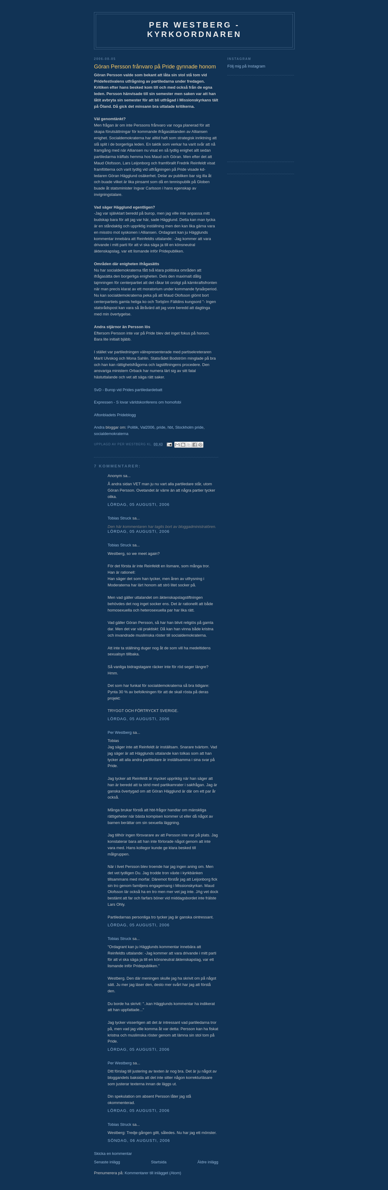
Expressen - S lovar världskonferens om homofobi (137, 402)
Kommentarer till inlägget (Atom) (153, 1173)
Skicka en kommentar (113, 1153)
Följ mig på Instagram (246, 66)
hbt (170, 427)
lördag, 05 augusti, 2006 (139, 504)
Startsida (158, 1162)
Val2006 (147, 427)
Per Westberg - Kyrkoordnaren (194, 29)
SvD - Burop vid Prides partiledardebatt (128, 389)
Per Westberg (120, 732)
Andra (99, 427)
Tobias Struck (119, 518)
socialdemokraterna (111, 433)
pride (160, 427)
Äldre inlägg (207, 1162)
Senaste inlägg (107, 1162)
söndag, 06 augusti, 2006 (139, 1140)
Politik (133, 427)
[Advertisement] (245, 117)
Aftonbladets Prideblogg (115, 415)
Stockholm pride (189, 427)
